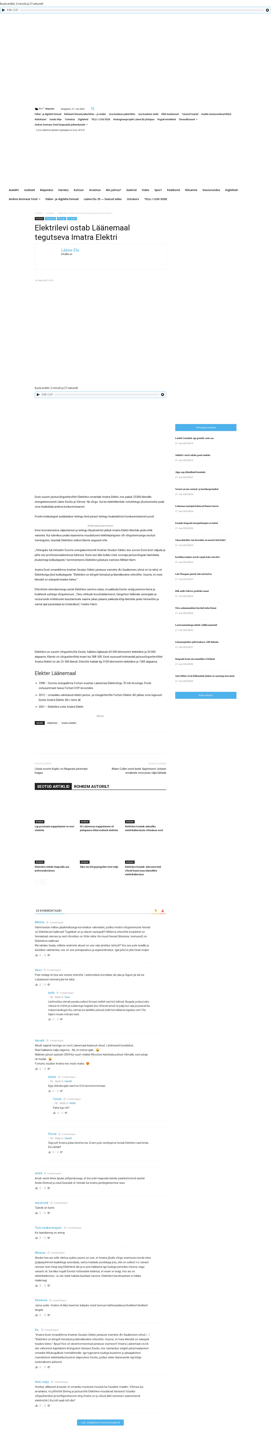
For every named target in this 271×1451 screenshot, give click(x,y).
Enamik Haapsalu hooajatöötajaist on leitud (196, 523)
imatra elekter (69, 722)
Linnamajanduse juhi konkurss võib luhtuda (196, 642)
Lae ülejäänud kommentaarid (100, 1422)
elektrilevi (52, 722)
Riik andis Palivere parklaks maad (192, 591)
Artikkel (50, 213)
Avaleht (39, 213)
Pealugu (61, 218)
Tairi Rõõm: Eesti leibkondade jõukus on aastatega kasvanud (204, 676)
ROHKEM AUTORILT (91, 786)
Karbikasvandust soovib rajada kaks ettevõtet (197, 557)
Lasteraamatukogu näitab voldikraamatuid (196, 625)
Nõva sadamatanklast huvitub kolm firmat (195, 608)
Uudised (72, 218)
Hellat (72, 1103)
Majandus (50, 218)
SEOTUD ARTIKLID (53, 786)
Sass (67, 997)
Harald (67, 1081)
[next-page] (43, 882)
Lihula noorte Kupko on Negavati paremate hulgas (61, 770)
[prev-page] (37, 882)
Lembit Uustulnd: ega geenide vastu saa (194, 438)
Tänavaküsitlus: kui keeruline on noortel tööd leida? (200, 540)
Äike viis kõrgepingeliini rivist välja (99, 866)
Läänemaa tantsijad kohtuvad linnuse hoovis (196, 506)
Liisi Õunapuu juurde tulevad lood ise (193, 574)
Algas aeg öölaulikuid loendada (190, 472)
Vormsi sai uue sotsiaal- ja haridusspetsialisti (196, 489)
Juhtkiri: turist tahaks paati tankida (192, 455)
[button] (93, 108)
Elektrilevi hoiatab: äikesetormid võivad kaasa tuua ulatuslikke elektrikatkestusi (143, 870)
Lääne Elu (70, 250)
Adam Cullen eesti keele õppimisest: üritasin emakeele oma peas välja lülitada (139, 770)
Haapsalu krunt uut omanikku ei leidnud (195, 659)
